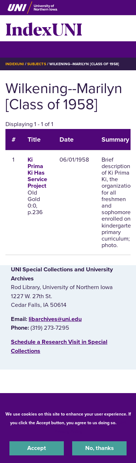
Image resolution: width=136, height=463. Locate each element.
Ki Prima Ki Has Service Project (37, 173)
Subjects (36, 64)
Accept (36, 448)
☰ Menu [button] (18, 49)
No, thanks (99, 448)
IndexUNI (43, 28)
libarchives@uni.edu (55, 319)
